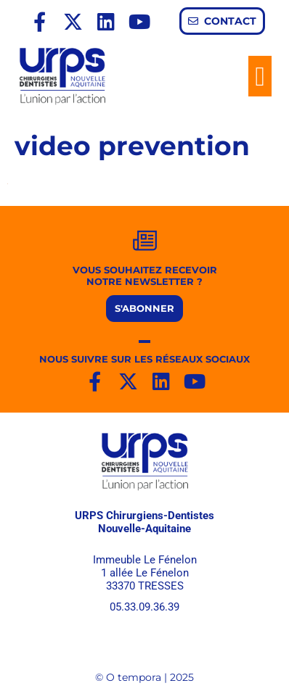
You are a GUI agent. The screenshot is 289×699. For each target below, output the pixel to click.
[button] (260, 76)
